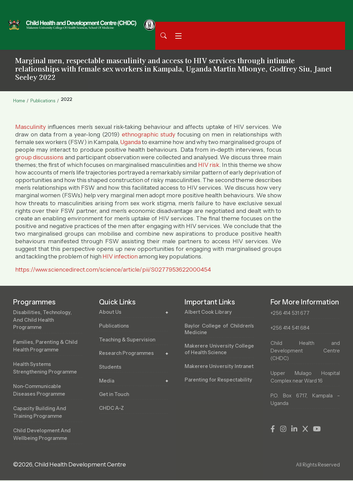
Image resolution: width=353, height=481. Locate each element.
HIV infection (120, 256)
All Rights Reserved (317, 465)
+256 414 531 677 (290, 313)
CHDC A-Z (111, 408)
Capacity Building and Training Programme (40, 412)
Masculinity (30, 126)
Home (19, 100)
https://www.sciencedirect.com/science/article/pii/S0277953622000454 (113, 269)
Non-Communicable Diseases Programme (40, 390)
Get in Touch (114, 395)
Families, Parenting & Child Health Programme (46, 346)
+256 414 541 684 (290, 328)
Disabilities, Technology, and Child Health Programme (43, 319)
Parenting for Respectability (219, 390)
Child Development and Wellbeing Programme (42, 435)
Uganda (130, 142)
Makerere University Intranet (219, 369)
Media (107, 381)
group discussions (39, 157)
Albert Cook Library (209, 312)
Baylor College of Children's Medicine (219, 329)
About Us (110, 312)
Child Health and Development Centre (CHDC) (305, 350)
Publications (42, 100)
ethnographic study (148, 134)
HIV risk (208, 164)
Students (110, 367)
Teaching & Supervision (128, 340)
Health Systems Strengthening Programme (46, 368)
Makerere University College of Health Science (219, 349)
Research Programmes (127, 353)
